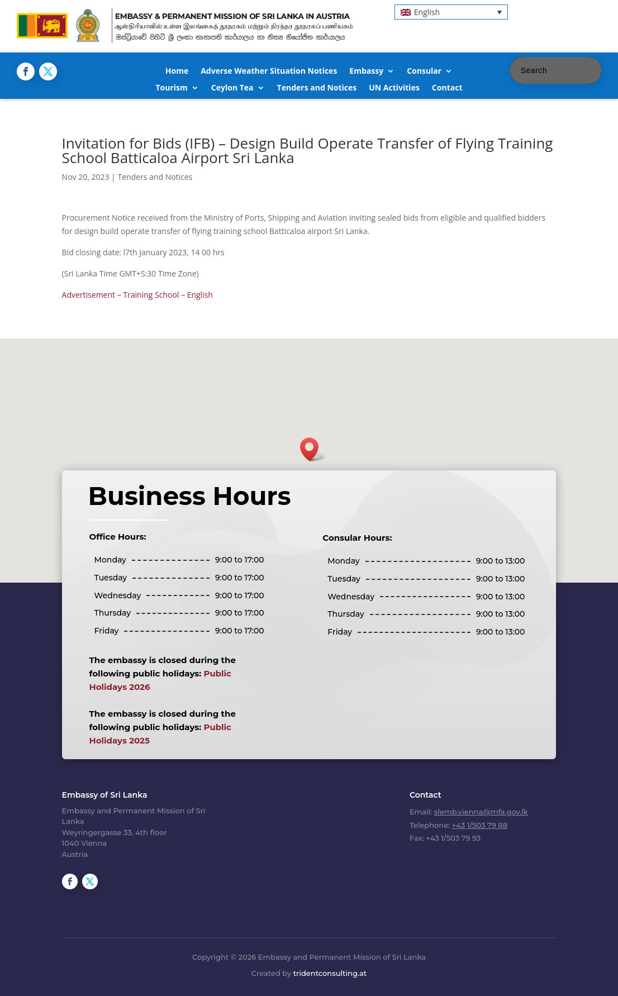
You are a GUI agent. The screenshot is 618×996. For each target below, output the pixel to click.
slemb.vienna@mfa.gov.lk (481, 811)
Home (176, 71)
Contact (447, 88)
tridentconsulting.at (330, 973)
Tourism (171, 88)
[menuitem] (451, 12)
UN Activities (394, 88)
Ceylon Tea (232, 88)
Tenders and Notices (317, 88)
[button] (313, 449)
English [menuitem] (427, 12)
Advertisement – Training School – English (137, 294)
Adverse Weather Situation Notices (269, 71)
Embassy (366, 71)
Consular (424, 71)
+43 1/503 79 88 (479, 825)
